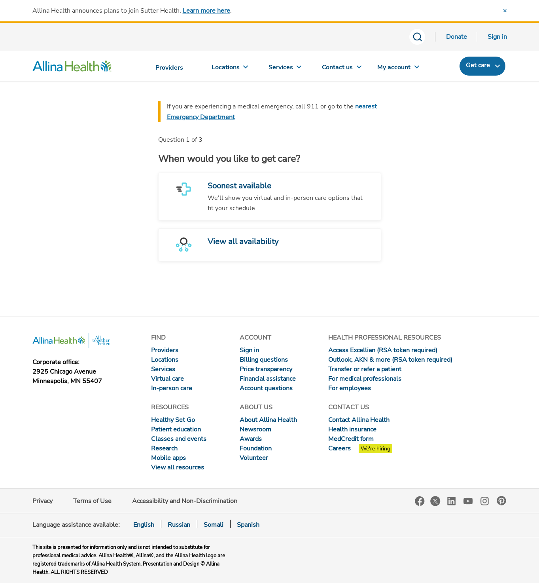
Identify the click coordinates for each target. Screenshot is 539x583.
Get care (478, 65)
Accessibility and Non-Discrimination (184, 501)
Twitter (435, 501)
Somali (213, 524)
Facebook (420, 501)
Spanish (248, 524)
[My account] (398, 69)
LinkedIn (451, 500)
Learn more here (206, 10)
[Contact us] (342, 69)
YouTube (468, 500)
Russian (179, 524)
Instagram (484, 500)
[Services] (286, 69)
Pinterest (501, 500)
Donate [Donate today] (456, 36)
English (143, 524)
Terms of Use (92, 501)
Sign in (497, 36)
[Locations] (230, 69)
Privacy (42, 501)
